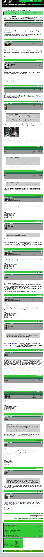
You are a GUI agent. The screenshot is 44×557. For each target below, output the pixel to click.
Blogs (29, 4)
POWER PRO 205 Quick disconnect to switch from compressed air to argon (20, 18)
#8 (41, 197)
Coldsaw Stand (28, 139)
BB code (16, 539)
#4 (41, 87)
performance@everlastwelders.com (10, 213)
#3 (41, 62)
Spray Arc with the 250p (20, 139)
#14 (41, 352)
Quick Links (26, 6)
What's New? (23, 4)
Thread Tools (36, 20)
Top (41, 518)
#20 (41, 493)
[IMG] (16, 542)
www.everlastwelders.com (9, 215)
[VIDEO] (16, 543)
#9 (41, 223)
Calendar (11, 6)
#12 (41, 297)
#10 (41, 251)
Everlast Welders (11, 8)
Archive (39, 550)
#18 (41, 442)
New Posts (5, 6)
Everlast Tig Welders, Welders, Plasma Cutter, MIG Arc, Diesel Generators (25, 550)
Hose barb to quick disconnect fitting (10, 535)
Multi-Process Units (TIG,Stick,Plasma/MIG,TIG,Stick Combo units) (27, 8)
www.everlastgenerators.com (9, 214)
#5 (41, 103)
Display (40, 20)
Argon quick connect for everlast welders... (11, 527)
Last (41, 17)
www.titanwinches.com (8, 462)
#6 (41, 148)
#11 (41, 274)
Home (6, 4)
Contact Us (10, 550)
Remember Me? (23, 2)
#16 (41, 393)
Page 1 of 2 (33, 17)
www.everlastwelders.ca (8, 461)
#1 (41, 22)
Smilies (16, 541)
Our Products (17, 4)
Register (39, 0)
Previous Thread (20, 520)
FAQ (8, 6)
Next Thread (26, 520)
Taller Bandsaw (26, 140)
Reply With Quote (39, 39)
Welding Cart (34, 139)
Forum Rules (17, 546)
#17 (41, 416)
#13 (41, 323)
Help (35, 0)
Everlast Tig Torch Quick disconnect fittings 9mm (12, 530)
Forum (11, 4)
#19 (41, 470)
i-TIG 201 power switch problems (9, 525)
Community (15, 6)
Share (5, 16)
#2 (41, 41)
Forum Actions (20, 6)
